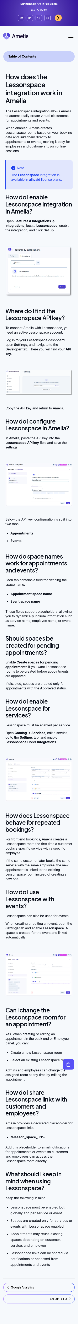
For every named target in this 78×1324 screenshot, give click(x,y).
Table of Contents (22, 56)
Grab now (58, 18)
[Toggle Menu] (71, 36)
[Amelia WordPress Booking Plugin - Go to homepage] (15, 36)
